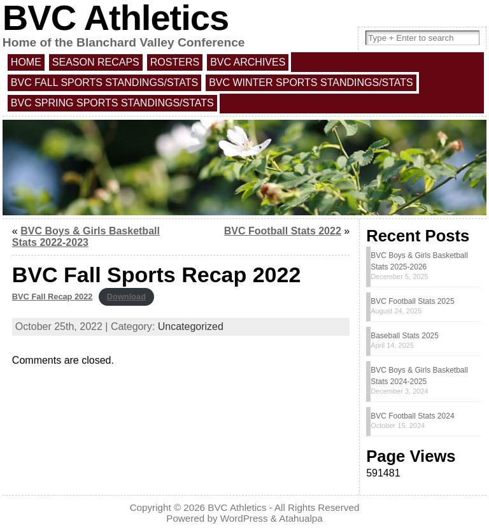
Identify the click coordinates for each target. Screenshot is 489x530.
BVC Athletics (237, 507)
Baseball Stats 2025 (405, 335)
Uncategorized (190, 326)
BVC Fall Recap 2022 (52, 296)
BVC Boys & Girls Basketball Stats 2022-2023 (86, 237)
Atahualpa (300, 518)
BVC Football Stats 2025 (412, 301)
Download (126, 296)
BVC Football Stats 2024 (412, 416)
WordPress (244, 518)
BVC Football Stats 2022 (282, 231)
